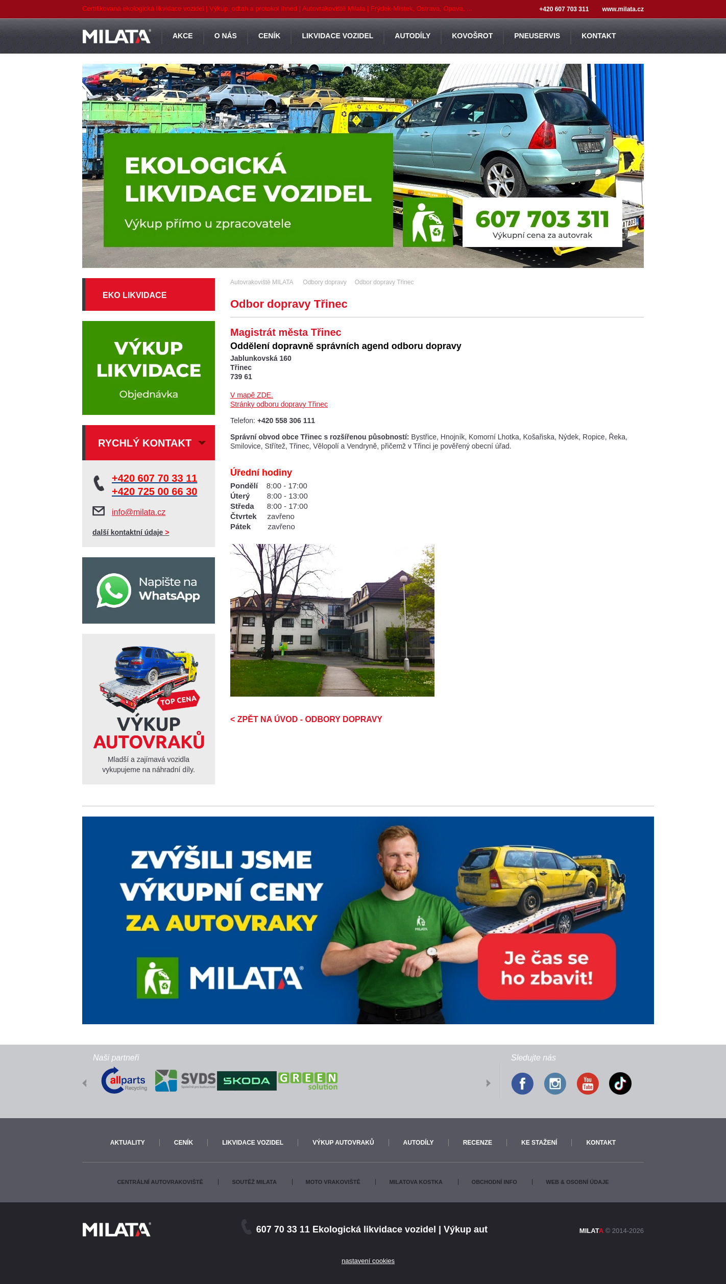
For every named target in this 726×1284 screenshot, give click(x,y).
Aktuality (127, 1142)
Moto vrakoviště (333, 1182)
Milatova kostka (416, 1182)
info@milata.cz (138, 512)
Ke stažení (539, 1142)
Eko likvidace (134, 295)
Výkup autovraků (343, 1142)
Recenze (477, 1142)
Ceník (183, 1142)
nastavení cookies (368, 1261)
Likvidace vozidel (252, 1142)
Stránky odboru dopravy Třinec (279, 404)
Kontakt (601, 1142)
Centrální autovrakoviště (160, 1182)
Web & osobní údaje (577, 1182)
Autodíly (418, 1142)
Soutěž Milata (254, 1182)
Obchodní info (494, 1182)
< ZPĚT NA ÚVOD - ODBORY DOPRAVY (306, 719)
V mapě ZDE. (251, 395)
